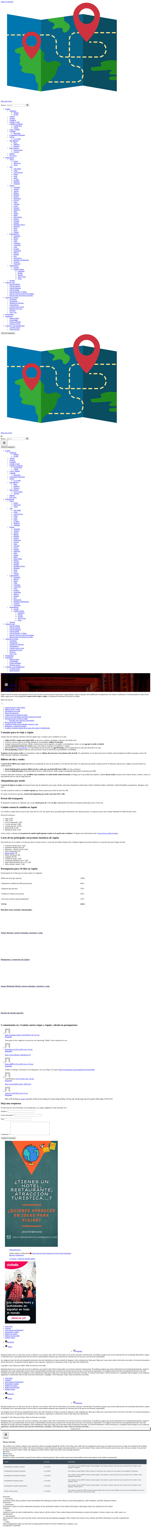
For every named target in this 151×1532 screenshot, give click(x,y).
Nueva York (22, 277)
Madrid (11, 154)
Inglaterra (17, 210)
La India (16, 180)
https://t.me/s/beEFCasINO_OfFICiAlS (18, 1084)
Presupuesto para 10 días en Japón (16, 719)
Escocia (16, 200)
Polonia (16, 219)
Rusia (15, 228)
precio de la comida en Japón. (108, 833)
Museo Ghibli (9, 853)
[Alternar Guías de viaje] (149, 624)
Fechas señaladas (15, 322)
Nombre (4, 1111)
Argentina (17, 236)
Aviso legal (8, 1329)
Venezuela (17, 264)
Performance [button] (7, 1505)
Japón (15, 178)
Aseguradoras (14, 305)
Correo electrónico (7, 1115)
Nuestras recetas (14, 324)
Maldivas (17, 182)
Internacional (10, 674)
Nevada (20, 275)
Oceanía (12, 280)
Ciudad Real (18, 126)
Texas (20, 279)
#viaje (34, 1256)
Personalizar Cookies (12, 1334)
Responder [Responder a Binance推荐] (8, 1066)
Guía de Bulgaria (15, 288)
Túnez (16, 165)
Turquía (16, 232)
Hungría (16, 208)
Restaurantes (9, 314)
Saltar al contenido (7, 2)
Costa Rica (17, 245)
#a (53, 1256)
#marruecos (20, 1258)
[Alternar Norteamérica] (149, 607)
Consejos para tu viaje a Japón (15, 707)
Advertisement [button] (8, 1516)
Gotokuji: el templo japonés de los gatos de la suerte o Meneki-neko (27, 728)
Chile (15, 241)
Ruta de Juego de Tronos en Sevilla (21, 295)
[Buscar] (16, 105)
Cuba (15, 247)
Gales (15, 202)
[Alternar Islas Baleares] (149, 482)
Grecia (16, 206)
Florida (20, 273)
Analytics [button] (6, 1511)
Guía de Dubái (14, 290)
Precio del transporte (12, 713)
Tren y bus (13, 312)
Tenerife (16, 152)
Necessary (8, 1456)
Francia (16, 197)
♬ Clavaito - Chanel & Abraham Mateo (22, 1261)
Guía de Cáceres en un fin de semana (21, 294)
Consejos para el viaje (16, 307)
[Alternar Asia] (149, 508)
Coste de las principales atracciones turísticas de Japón (23, 717)
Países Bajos (18, 217)
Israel (15, 176)
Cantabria (12, 120)
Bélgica (16, 193)
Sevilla (16, 114)
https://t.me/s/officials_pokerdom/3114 (18, 1055)
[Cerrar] (4, 443)
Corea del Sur (18, 172)
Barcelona (17, 133)
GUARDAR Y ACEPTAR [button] (11, 1528)
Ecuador (16, 249)
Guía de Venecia (14, 286)
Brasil (16, 239)
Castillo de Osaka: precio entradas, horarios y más (21, 724)
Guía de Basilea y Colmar (18, 292)
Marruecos (17, 163)
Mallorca (17, 144)
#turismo (49, 1256)
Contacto (8, 1331)
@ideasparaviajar (15, 1252)
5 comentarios (9, 689)
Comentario (5, 1137)
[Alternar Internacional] (149, 499)
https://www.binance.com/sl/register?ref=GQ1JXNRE (77, 1070)
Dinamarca (17, 198)
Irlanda (16, 213)
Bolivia (16, 238)
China (16, 170)
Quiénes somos (10, 1340)
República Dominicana (21, 260)
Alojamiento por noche (12, 711)
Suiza (15, 230)
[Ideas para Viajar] (75, 52)
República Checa (19, 224)
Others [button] (5, 1522)
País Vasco (13, 155)
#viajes (57, 1256)
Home (3, 674)
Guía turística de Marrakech (14, 1333)
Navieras (12, 310)
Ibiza (15, 142)
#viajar (43, 1256)
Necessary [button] (6, 1454)
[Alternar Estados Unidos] (149, 611)
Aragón (11, 116)
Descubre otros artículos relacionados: (21, 720)
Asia (16, 674)
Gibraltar (17, 204)
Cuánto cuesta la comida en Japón (16, 715)
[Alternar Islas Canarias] (149, 490)
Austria (16, 191)
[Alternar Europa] (149, 527)
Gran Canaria (18, 150)
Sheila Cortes (12, 685)
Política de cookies (11, 1336)
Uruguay (16, 262)
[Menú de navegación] (8, 333)
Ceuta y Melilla (14, 129)
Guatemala (17, 251)
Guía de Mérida (14, 284)
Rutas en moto (14, 318)
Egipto (16, 161)
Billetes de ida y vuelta (12, 709)
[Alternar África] (149, 501)
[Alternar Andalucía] (149, 453)
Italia (15, 211)
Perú (15, 256)
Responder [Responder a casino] (8, 1095)
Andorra (16, 189)
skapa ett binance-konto (13, 1035)
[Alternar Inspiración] (149, 657)
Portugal (16, 221)
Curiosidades (13, 320)
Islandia (16, 223)
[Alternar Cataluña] (149, 473)
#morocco (12, 1258)
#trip (61, 1256)
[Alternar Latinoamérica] (149, 576)
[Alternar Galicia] (149, 479)
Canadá (16, 267)
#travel (38, 1256)
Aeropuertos (13, 301)
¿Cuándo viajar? (14, 327)
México (16, 252)
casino (7, 1093)
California (21, 271)
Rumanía (17, 226)
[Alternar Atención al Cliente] (149, 639)
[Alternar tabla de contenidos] (2, 704)
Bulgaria (16, 195)
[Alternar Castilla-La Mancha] (149, 466)
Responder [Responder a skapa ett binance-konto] (8, 1037)
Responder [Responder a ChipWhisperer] (8, 1081)
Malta (15, 215)
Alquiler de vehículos (16, 303)
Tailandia (17, 184)
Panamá (16, 254)
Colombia (17, 243)
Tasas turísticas (14, 329)
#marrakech (67, 1256)
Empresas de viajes (15, 309)
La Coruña (17, 139)
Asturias (12, 118)
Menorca (17, 146)
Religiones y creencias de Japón (15, 726)
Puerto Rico (17, 258)
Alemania (17, 187)
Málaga (16, 113)
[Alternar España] (149, 451)
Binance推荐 (9, 1064)
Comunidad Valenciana (17, 135)
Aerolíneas (13, 299)
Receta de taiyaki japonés (13, 722)
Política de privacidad (12, 1338)
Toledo (16, 128)
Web (2, 1119)
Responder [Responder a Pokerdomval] (8, 1051)
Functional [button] (6, 1499)
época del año (22, 748)
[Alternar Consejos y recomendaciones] (149, 667)
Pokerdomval (9, 1049)
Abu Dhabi (17, 169)
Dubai (16, 174)
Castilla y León (14, 122)
